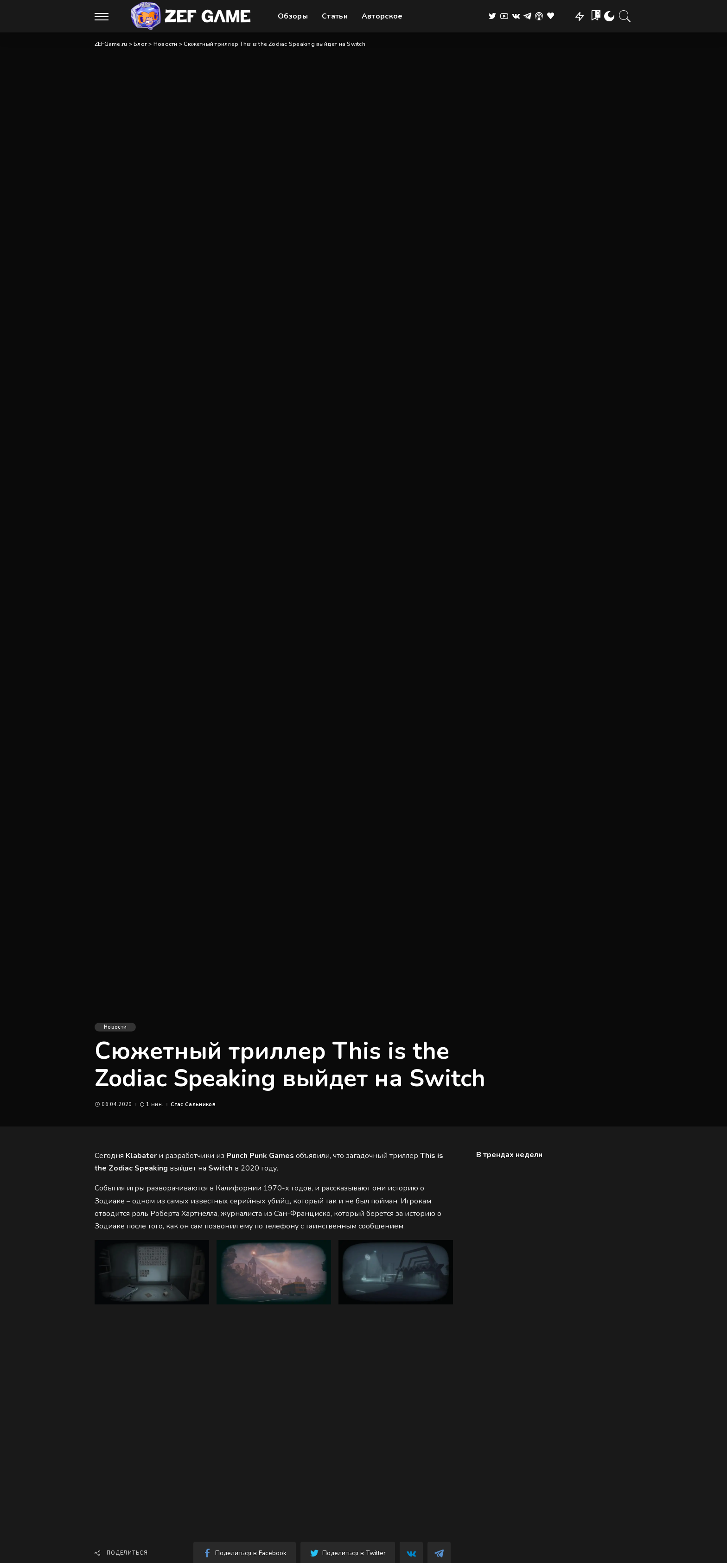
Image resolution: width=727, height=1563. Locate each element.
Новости (115, 1027)
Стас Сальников (193, 1104)
